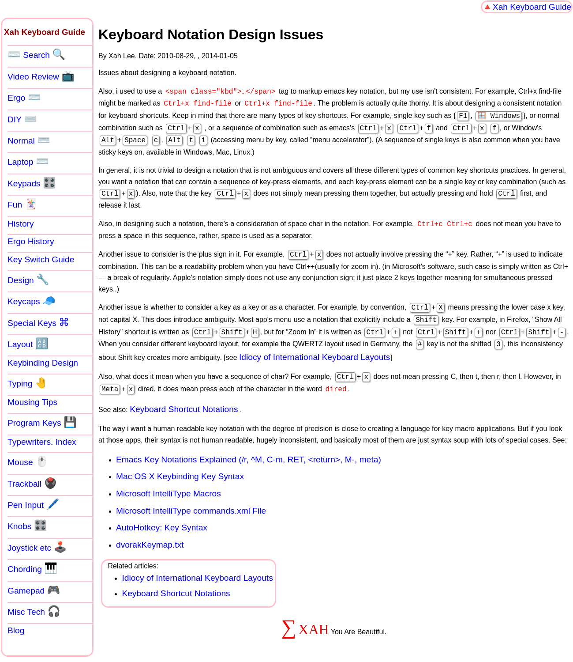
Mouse (28, 461)
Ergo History (30, 241)
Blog (15, 630)
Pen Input (33, 504)
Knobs (27, 525)
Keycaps (31, 301)
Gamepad (33, 590)
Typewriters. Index (41, 441)
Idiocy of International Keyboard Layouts (314, 346)
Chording (32, 568)
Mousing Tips (32, 402)
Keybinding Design (42, 362)
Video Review (41, 76)
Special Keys (38, 322)
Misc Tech (33, 611)
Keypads (31, 183)
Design (28, 279)
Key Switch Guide (40, 259)
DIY (22, 119)
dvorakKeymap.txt (150, 532)
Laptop (28, 161)
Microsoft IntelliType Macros (168, 481)
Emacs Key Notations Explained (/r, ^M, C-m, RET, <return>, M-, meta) (248, 447)
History (20, 223)
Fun (22, 204)
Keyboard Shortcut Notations (184, 396)
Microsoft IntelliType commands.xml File (191, 498)
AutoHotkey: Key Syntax (161, 515)
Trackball (32, 483)
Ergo (24, 97)
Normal (28, 140)
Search (36, 54)
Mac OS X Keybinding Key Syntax (180, 464)
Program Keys (42, 422)
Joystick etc (37, 547)
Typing (27, 383)
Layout (28, 343)
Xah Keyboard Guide (532, 6)
